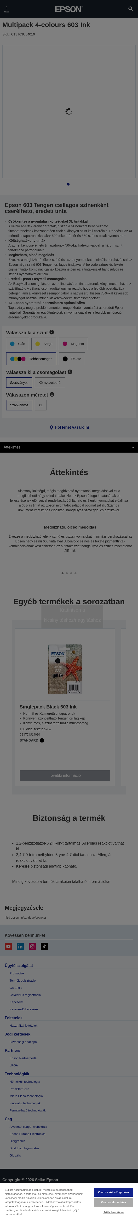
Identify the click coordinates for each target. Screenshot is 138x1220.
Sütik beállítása (113, 1212)
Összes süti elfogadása (113, 1192)
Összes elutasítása (113, 1202)
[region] (69, 1201)
